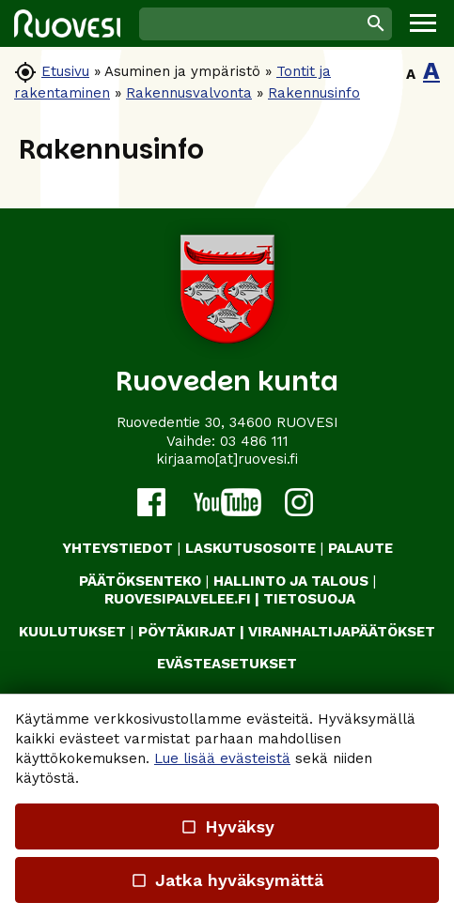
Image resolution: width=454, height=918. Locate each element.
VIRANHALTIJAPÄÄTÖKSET (341, 631)
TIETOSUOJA (309, 598)
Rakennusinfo (314, 92)
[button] (423, 23)
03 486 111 (254, 441)
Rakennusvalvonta (189, 92)
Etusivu (65, 71)
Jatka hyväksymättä (227, 880)
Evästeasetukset (227, 663)
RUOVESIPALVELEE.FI (177, 598)
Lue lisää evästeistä (222, 758)
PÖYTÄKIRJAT (187, 631)
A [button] (410, 74)
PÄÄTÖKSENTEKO (140, 581)
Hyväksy (227, 826)
